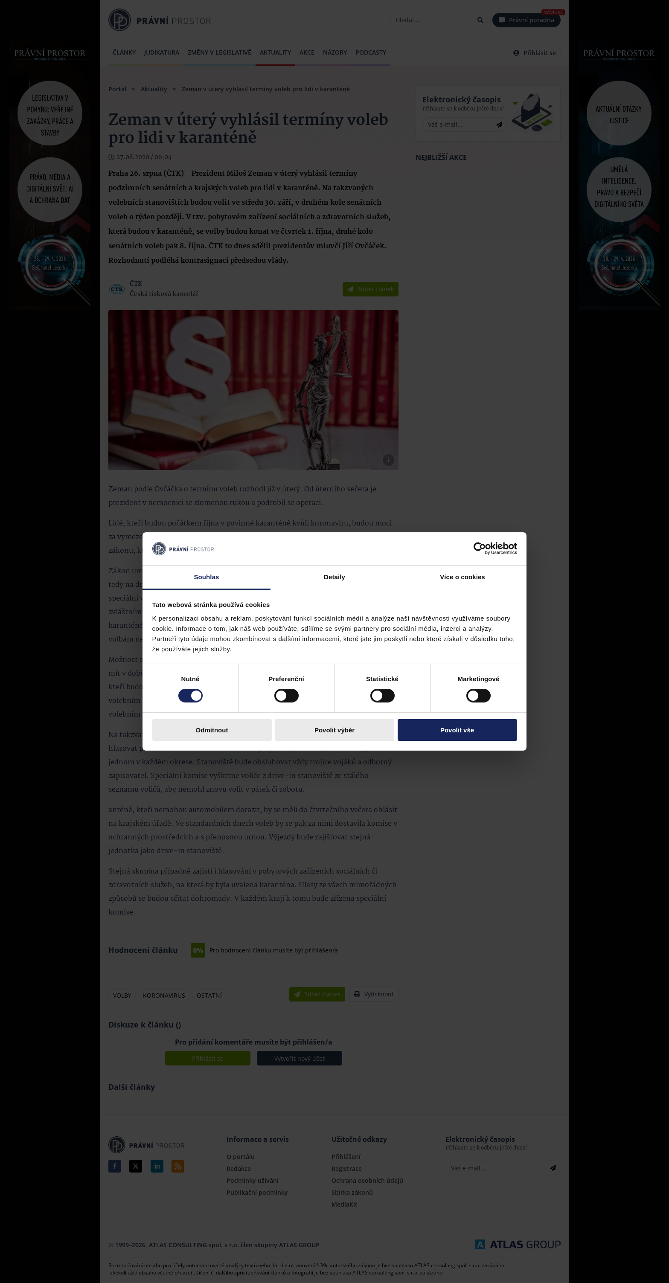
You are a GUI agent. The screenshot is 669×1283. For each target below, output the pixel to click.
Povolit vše (457, 730)
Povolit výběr (334, 730)
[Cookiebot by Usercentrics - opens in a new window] (479, 548)
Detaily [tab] (334, 577)
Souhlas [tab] (206, 577)
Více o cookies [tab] (462, 577)
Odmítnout (212, 730)
